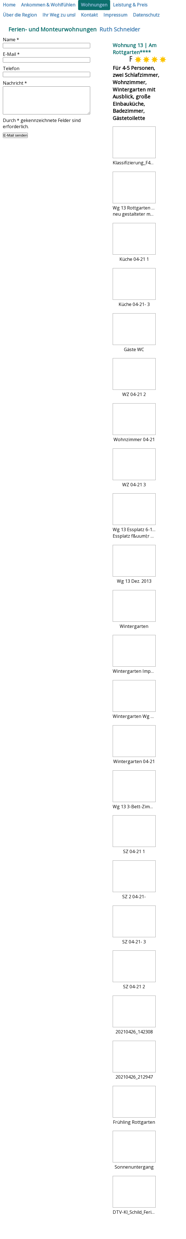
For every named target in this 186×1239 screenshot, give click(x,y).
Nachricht (15, 83)
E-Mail (11, 54)
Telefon (11, 68)
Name (11, 39)
